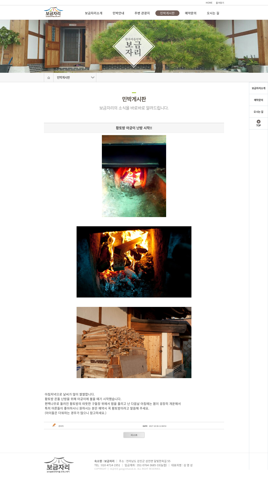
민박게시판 (167, 13)
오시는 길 (213, 13)
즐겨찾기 (220, 2)
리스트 (134, 435)
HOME (209, 2)
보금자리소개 (93, 13)
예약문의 (191, 13)
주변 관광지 (142, 13)
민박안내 (118, 13)
